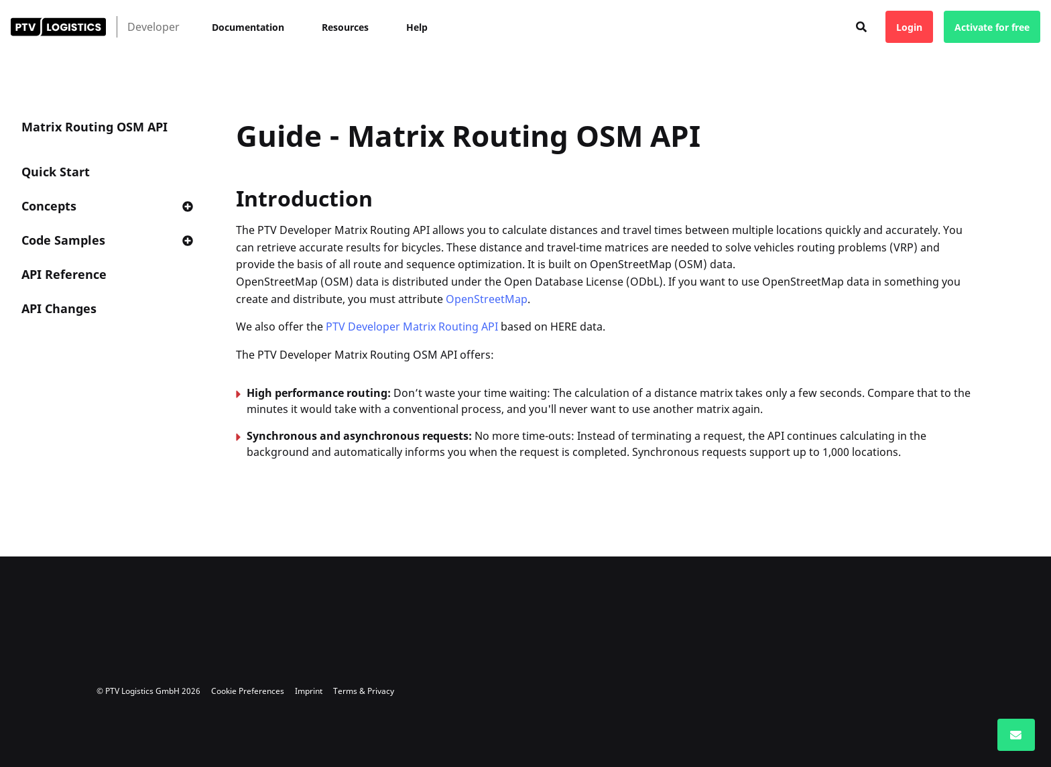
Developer (153, 26)
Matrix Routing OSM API (94, 127)
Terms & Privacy (363, 691)
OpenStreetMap (487, 299)
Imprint (308, 691)
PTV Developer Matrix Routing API (412, 326)
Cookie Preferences (247, 691)
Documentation (248, 27)
